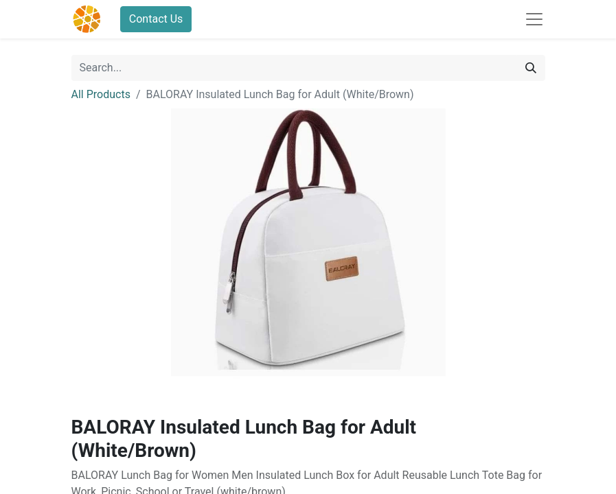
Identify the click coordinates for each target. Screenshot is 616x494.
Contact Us (156, 18)
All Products (100, 94)
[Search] (530, 68)
